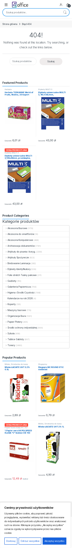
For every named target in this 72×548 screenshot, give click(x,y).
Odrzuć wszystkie (30, 541)
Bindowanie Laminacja (16, 263)
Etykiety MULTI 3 (45, 89)
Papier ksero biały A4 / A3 (16, 427)
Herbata (8, 89)
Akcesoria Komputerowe (18, 240)
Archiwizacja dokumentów (19, 245)
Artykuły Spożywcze (16, 257)
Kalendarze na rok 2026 (18, 298)
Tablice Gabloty (13, 339)
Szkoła (9, 333)
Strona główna (9, 24)
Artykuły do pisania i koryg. (19, 251)
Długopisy (42, 364)
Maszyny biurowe (14, 310)
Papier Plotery (12, 321)
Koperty (9, 304)
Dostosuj (10, 541)
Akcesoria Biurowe (15, 228)
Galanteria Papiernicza (17, 286)
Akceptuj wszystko (54, 541)
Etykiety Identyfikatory (17, 269)
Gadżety (9, 280)
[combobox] (31, 12)
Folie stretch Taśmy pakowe (20, 275)
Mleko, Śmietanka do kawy (16, 364)
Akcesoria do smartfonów (18, 234)
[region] (35, 525)
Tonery (9, 345)
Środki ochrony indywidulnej (20, 327)
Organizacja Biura (14, 316)
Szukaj (64, 12)
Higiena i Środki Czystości (19, 292)
